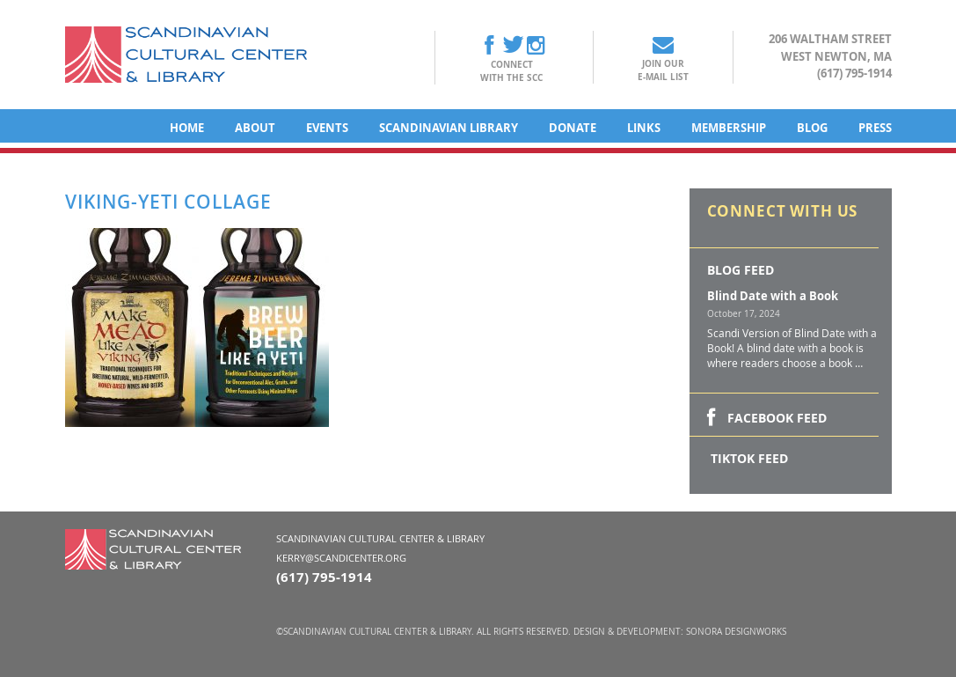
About (255, 128)
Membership (728, 128)
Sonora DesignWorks (736, 631)
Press (875, 128)
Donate (572, 128)
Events (327, 128)
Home (187, 128)
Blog (812, 128)
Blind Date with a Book (772, 296)
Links (643, 128)
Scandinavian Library (448, 128)
